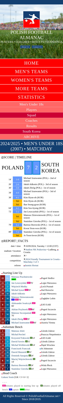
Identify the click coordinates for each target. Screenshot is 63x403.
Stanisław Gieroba (19, 369)
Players (31, 110)
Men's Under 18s (31, 104)
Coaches (31, 120)
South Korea (31, 131)
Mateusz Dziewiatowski (22, 297)
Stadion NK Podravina (35, 249)
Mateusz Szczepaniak (21, 313)
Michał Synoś (17, 290)
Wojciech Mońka (19, 286)
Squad (31, 115)
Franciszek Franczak (20, 348)
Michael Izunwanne (20, 322)
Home (31, 63)
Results (31, 126)
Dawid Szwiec (18, 341)
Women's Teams (31, 80)
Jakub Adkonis (18, 293)
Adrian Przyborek (19, 309)
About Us (25, 47)
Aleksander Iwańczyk (21, 303)
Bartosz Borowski (19, 365)
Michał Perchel (18, 334)
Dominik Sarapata (19, 355)
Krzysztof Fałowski (20, 338)
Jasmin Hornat (31, 265)
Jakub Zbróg (17, 319)
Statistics (31, 97)
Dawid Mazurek (18, 352)
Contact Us (37, 47)
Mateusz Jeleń (17, 331)
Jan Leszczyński (18, 283)
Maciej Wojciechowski (21, 359)
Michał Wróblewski (20, 345)
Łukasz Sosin (7, 377)
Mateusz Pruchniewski (21, 277)
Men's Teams (31, 71)
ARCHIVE (31, 137)
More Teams (31, 88)
